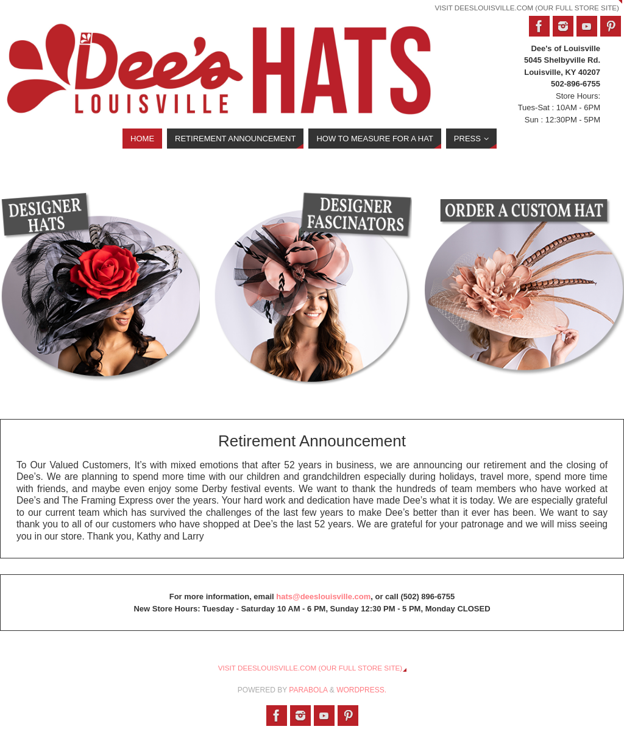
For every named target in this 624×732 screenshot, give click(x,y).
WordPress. (361, 690)
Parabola (308, 690)
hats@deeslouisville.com (323, 596)
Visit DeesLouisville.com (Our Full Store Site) (527, 8)
